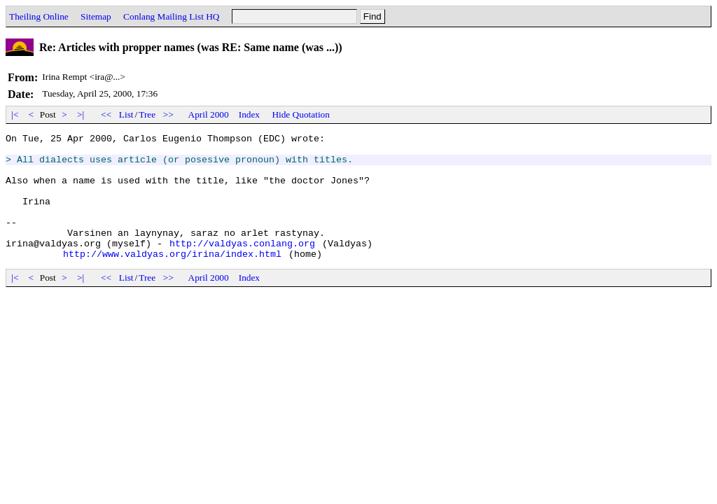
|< (15, 114)
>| (81, 114)
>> (168, 114)
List (126, 114)
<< (106, 114)
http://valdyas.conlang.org (242, 266)
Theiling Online (39, 16)
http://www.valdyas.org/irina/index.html (172, 278)
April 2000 (208, 114)
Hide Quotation (301, 114)
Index (249, 114)
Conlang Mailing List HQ (171, 16)
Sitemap (96, 16)
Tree (147, 114)
